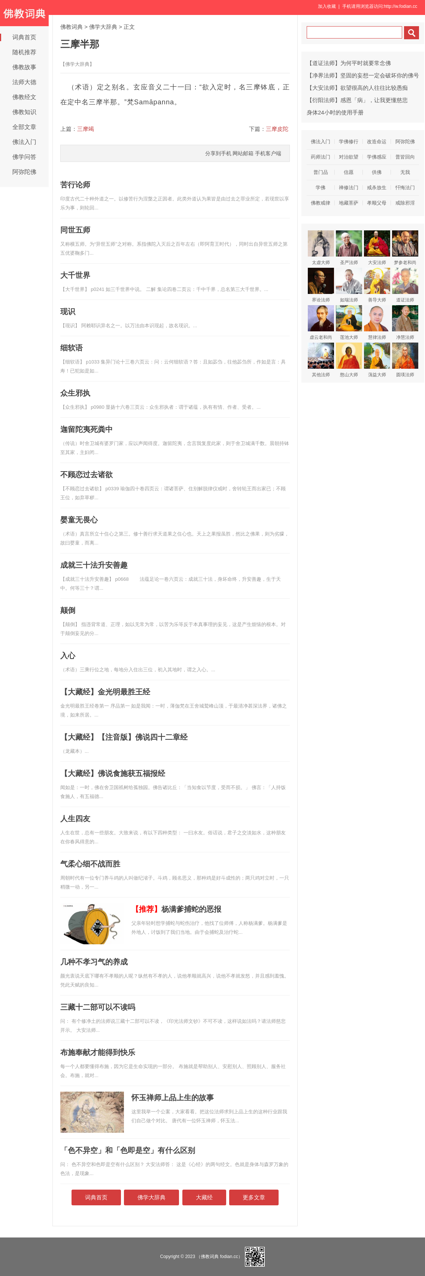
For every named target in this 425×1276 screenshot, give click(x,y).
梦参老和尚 (405, 247)
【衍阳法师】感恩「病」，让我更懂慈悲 (357, 100)
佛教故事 (24, 67)
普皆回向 (405, 156)
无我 (405, 172)
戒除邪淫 (405, 202)
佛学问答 (24, 157)
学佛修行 (348, 141)
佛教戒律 (320, 202)
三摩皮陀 (277, 129)
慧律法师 (377, 322)
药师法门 (320, 156)
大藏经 (204, 1197)
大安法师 (377, 247)
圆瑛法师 (405, 360)
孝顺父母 (376, 202)
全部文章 (24, 127)
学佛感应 (376, 156)
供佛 (377, 172)
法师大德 (24, 82)
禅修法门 (348, 187)
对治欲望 (348, 156)
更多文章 (254, 1197)
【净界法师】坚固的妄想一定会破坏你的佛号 (363, 75)
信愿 (348, 172)
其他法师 (321, 360)
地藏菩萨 (348, 202)
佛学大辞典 (103, 27)
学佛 (320, 187)
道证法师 (405, 285)
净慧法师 (405, 322)
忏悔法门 (405, 187)
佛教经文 (24, 97)
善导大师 (377, 285)
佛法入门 (24, 142)
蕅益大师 (377, 360)
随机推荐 (24, 52)
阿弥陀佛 (24, 172)
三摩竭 (85, 129)
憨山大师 (349, 360)
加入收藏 (327, 6)
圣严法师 (349, 247)
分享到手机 (218, 153)
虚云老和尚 (321, 322)
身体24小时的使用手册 (335, 112)
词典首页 (24, 37)
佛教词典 (71, 27)
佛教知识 (24, 112)
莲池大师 (349, 322)
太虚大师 (321, 247)
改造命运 (376, 141)
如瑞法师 (349, 285)
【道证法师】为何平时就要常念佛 (349, 63)
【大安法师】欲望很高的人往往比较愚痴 (357, 88)
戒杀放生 (376, 187)
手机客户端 (268, 153)
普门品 (320, 172)
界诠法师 (321, 285)
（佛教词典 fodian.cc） (219, 1256)
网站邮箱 (243, 153)
